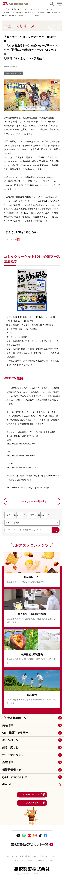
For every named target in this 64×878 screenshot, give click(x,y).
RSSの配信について (28, 856)
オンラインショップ (34, 794)
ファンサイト (35, 802)
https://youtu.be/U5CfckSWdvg (20, 455)
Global (31, 784)
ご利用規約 (40, 860)
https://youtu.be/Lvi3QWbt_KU (20, 444)
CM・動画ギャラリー (15, 732)
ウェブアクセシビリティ (23, 860)
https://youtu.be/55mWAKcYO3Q (21, 467)
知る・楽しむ (10, 747)
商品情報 (7, 725)
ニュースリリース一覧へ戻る (32, 501)
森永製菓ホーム (16, 718)
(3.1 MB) (13, 239)
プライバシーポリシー (49, 856)
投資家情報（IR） (13, 769)
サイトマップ (11, 856)
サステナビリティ (13, 754)
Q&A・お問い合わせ (14, 777)
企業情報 (7, 762)
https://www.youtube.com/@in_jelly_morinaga (27, 487)
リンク (50, 860)
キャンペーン (10, 740)
